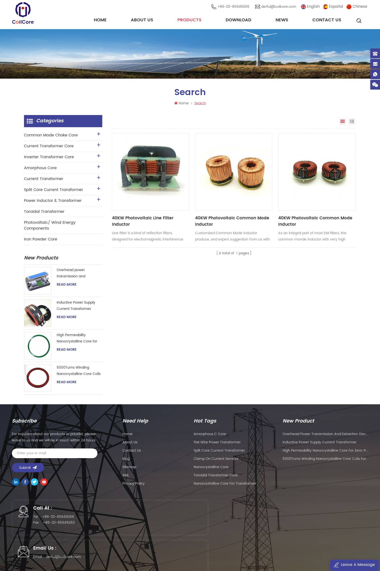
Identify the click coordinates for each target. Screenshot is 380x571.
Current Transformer (43, 180)
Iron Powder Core (40, 241)
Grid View (342, 123)
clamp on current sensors (216, 460)
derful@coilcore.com (279, 7)
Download (238, 20)
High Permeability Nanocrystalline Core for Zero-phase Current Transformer (77, 340)
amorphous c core (210, 435)
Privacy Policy (133, 485)
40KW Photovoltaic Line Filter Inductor (135, 201)
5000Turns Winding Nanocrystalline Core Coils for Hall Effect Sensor (79, 372)
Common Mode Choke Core (51, 136)
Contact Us (326, 20)
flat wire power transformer (217, 444)
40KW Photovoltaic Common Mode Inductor (198, 201)
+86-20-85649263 (62, 526)
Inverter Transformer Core (49, 158)
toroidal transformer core (216, 477)
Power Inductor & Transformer (53, 202)
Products (189, 20)
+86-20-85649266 (234, 7)
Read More (67, 286)
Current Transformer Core (49, 147)
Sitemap (129, 468)
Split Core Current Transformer (53, 191)
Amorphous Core (40, 169)
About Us (142, 20)
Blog (126, 460)
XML (125, 477)
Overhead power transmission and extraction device (71, 275)
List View (352, 123)
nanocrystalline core (211, 468)
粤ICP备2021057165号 (267, 553)
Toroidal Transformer (44, 213)
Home (100, 20)
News (282, 20)
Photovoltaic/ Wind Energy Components (50, 227)
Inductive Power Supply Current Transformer (76, 307)
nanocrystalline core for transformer (225, 485)
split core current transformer (219, 452)
